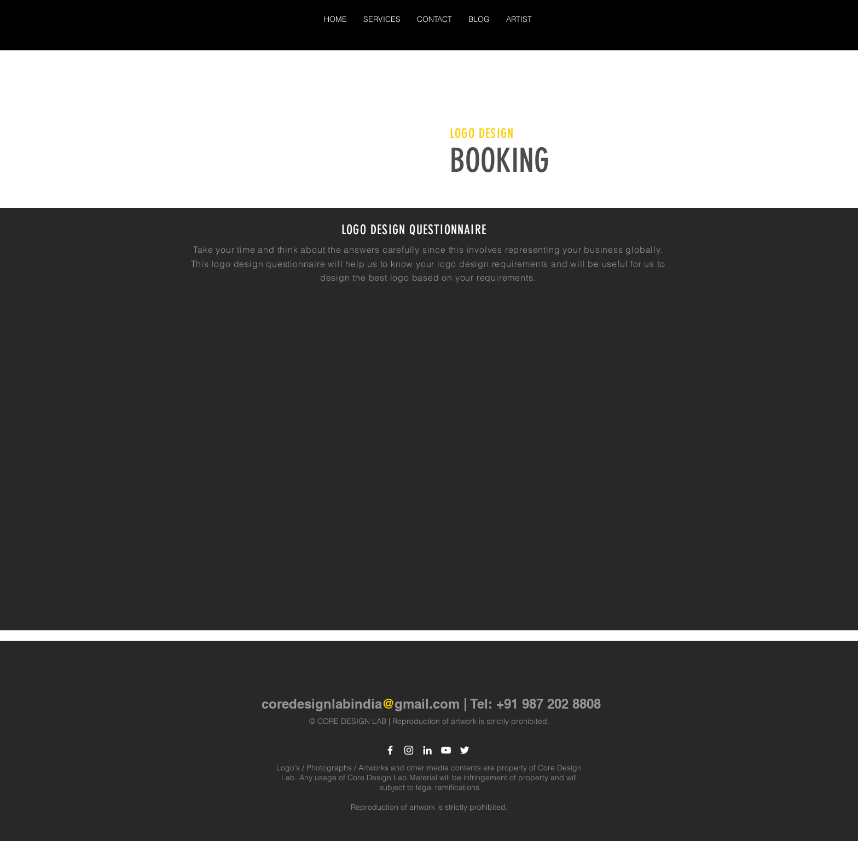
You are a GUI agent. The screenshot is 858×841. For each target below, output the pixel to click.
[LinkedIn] (427, 750)
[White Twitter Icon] (465, 750)
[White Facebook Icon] (390, 750)
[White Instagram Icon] (409, 750)
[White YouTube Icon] (446, 750)
